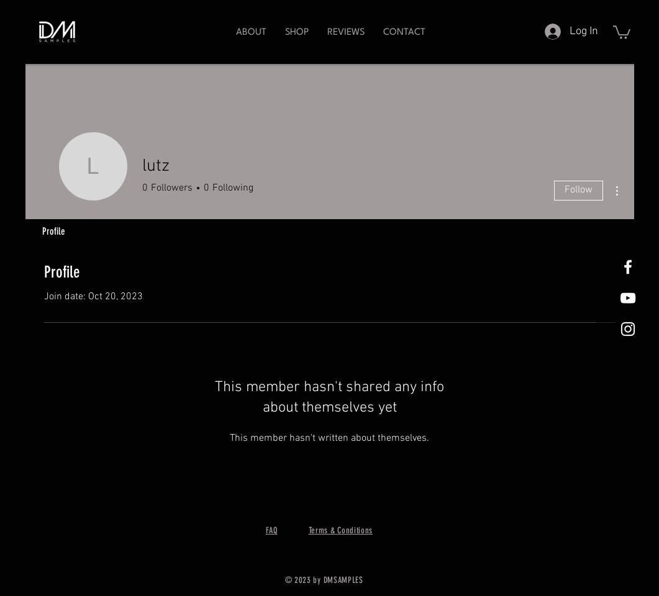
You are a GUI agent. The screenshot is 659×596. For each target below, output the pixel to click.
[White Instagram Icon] (628, 329)
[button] (297, 32)
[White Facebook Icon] (628, 267)
